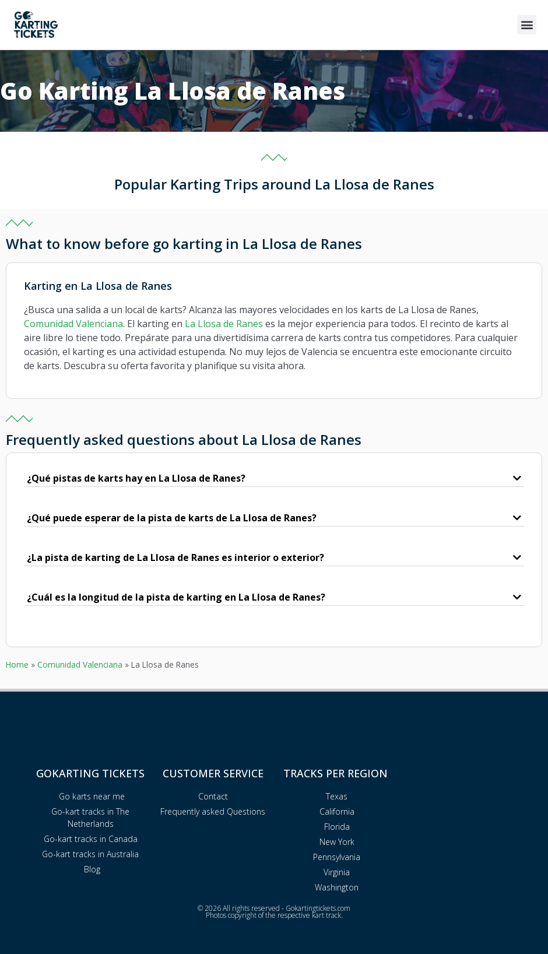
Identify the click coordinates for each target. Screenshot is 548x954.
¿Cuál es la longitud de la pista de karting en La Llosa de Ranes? (176, 597)
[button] (526, 24)
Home (17, 664)
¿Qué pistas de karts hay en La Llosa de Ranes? (136, 478)
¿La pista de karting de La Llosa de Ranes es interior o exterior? (175, 557)
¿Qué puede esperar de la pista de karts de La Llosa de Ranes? (172, 517)
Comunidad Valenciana (73, 323)
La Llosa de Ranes (224, 323)
